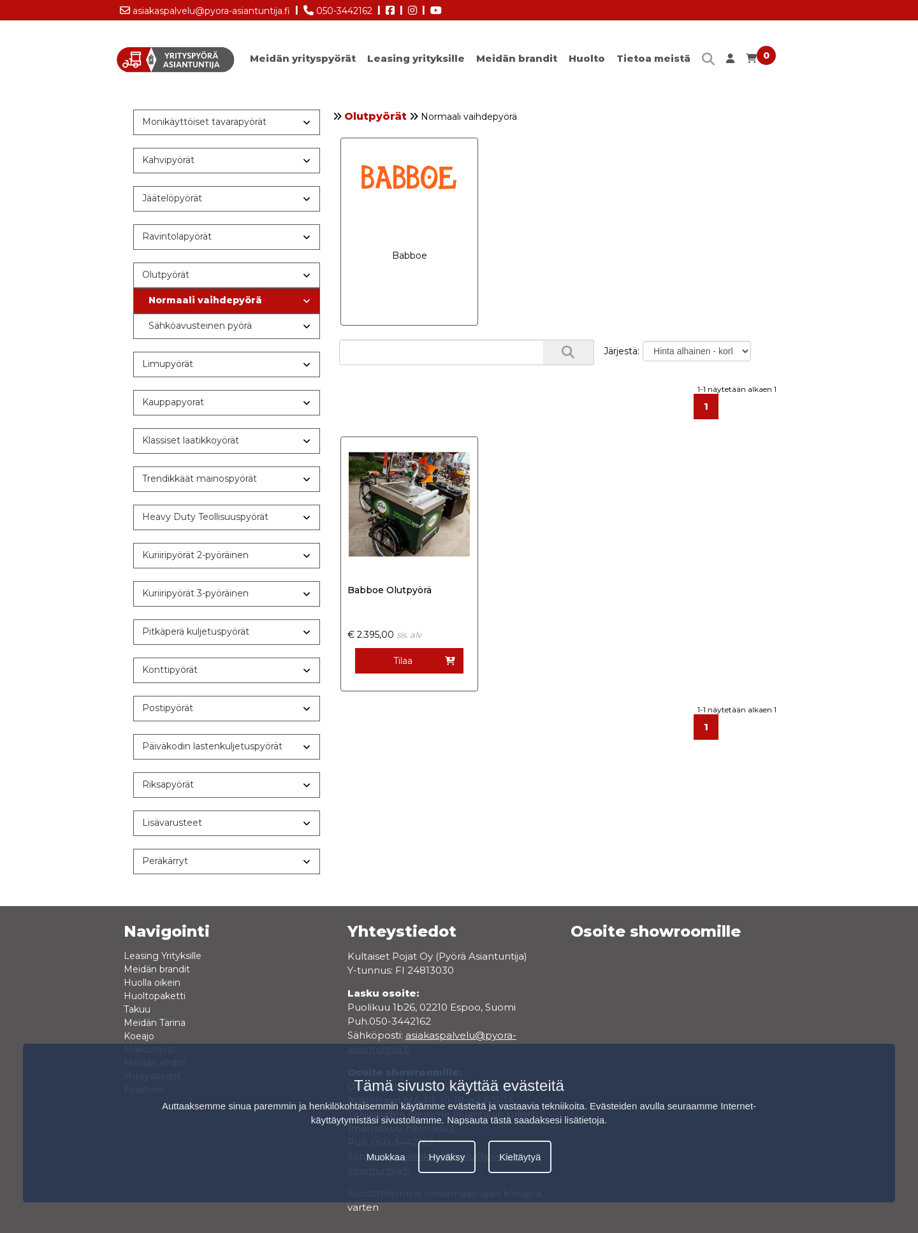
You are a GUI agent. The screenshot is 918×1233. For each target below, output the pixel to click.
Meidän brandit (516, 58)
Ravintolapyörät (177, 236)
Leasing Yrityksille (162, 956)
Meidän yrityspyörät (303, 58)
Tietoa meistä (653, 58)
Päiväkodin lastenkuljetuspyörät (212, 746)
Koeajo (139, 1036)
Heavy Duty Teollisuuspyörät (205, 517)
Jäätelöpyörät (172, 198)
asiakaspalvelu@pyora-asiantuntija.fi (205, 8)
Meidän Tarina (155, 1022)
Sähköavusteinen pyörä (200, 325)
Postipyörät (167, 708)
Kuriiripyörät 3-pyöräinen (195, 593)
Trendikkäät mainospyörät (199, 478)
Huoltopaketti (155, 996)
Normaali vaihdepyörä (205, 300)
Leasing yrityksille (416, 58)
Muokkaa (386, 1156)
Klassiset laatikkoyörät (190, 440)
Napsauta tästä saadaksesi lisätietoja (525, 1119)
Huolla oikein (152, 982)
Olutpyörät (375, 116)
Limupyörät (167, 364)
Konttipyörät (170, 669)
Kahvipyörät (168, 160)
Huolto (587, 58)
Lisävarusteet (172, 822)
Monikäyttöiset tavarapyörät (204, 121)
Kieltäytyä (520, 1156)
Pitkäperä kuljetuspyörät (195, 631)
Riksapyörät (168, 784)
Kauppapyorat (173, 402)
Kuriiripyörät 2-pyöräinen (195, 555)
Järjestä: (621, 351)
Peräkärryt (165, 861)
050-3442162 (337, 8)
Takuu (137, 1009)
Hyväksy (447, 1156)
